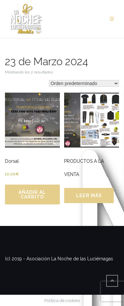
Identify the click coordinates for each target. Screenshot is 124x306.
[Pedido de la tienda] (84, 83)
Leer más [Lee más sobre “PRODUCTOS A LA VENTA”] (89, 195)
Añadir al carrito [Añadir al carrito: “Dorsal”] (32, 194)
